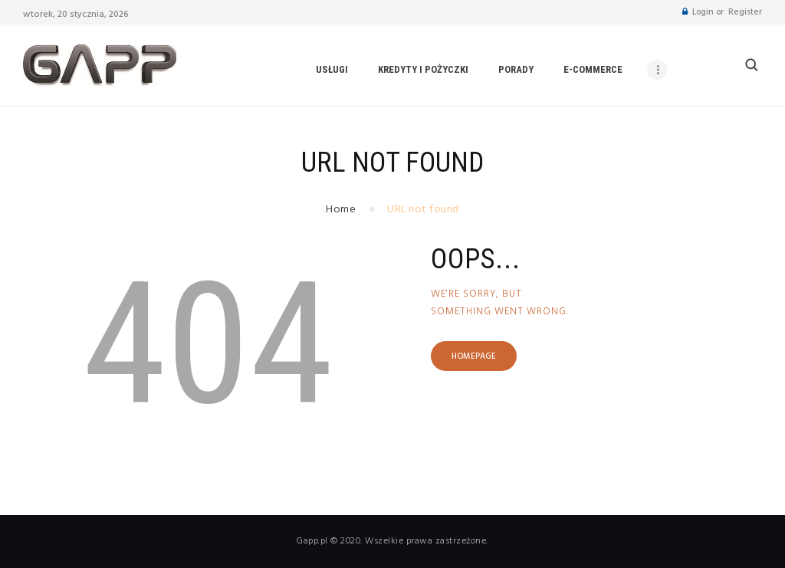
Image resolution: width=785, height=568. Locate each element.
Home (341, 209)
